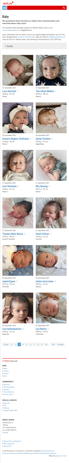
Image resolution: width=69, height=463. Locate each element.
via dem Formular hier (26, 37)
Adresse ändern (8, 394)
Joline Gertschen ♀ (46, 281)
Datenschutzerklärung (9, 453)
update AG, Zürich (61, 456)
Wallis (5, 368)
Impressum (50, 451)
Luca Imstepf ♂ (10, 91)
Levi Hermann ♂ (10, 186)
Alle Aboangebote (9, 387)
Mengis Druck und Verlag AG (12, 441)
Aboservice (7, 384)
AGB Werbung (28, 453)
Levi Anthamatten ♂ (13, 329)
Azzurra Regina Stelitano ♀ (17, 138)
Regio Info (7, 403)
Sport (5, 376)
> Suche (9, 46)
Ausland (6, 373)
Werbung (6, 408)
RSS (5, 405)
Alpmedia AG (7, 446)
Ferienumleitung (9, 392)
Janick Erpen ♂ (10, 281)
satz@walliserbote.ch (57, 37)
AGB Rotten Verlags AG (50, 453)
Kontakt (6, 432)
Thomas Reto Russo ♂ (14, 234)
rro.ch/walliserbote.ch (11, 30)
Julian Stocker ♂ (44, 138)
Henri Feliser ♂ (44, 234)
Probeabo (6, 389)
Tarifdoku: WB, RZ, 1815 (10, 410)
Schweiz (6, 371)
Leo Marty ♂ (42, 329)
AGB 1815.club (37, 453)
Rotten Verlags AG (9, 444)
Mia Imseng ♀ (43, 186)
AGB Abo (20, 453)
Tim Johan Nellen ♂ (46, 91)
